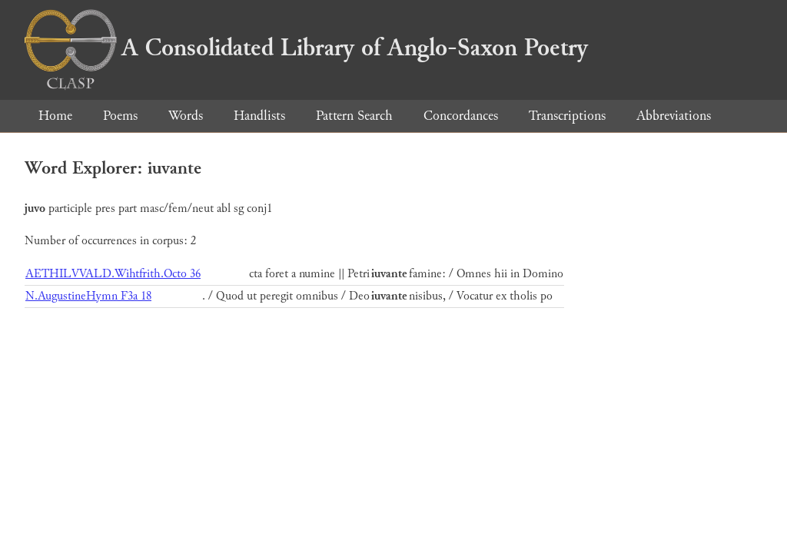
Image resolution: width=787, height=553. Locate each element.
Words (185, 115)
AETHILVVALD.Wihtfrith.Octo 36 (113, 274)
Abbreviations (673, 115)
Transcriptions (567, 115)
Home (55, 115)
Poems (120, 115)
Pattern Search (354, 115)
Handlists (259, 115)
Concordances (460, 115)
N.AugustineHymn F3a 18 (88, 296)
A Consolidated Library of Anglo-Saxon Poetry (306, 47)
